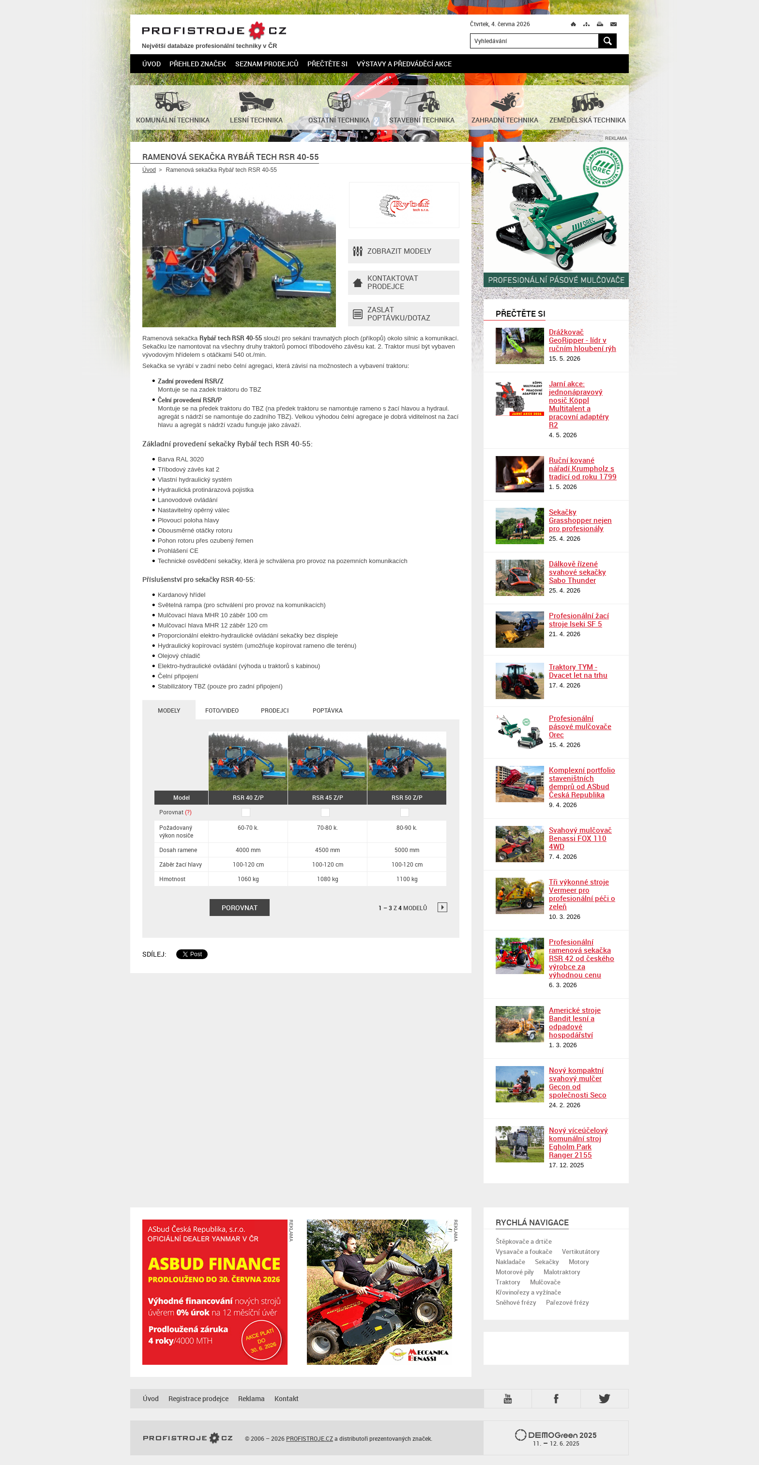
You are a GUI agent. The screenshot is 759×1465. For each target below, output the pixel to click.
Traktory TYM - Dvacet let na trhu (578, 671)
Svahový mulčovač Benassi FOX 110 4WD (580, 838)
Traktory (508, 1282)
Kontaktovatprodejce (385, 283)
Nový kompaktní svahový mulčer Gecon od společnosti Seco (578, 1082)
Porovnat (175, 812)
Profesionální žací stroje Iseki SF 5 (579, 619)
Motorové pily (515, 1271)
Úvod (151, 63)
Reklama (251, 1398)
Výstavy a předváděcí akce (404, 63)
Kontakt (286, 1398)
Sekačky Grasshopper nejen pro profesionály (580, 520)
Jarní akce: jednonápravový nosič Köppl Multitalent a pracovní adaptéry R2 (579, 404)
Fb (558, 1399)
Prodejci (274, 710)
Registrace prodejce (198, 1398)
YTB (509, 1398)
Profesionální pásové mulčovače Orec (580, 726)
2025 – (556, 1438)
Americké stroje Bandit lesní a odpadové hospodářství (575, 1022)
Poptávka (328, 710)
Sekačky (547, 1261)
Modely (169, 710)
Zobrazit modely (392, 251)
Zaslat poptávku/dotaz (391, 314)
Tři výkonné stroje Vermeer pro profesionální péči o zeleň (582, 894)
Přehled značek (197, 63)
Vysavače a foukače (524, 1251)
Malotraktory (562, 1271)
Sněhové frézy (516, 1302)
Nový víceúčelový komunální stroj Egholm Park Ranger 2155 (578, 1142)
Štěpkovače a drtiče (524, 1241)
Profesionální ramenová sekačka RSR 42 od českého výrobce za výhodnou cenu (581, 958)
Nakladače (510, 1261)
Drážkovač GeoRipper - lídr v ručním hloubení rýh (582, 340)
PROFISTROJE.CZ (214, 31)
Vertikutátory (581, 1251)
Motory (579, 1261)
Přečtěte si (327, 63)
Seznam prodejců (267, 63)
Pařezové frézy (567, 1302)
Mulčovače (545, 1282)
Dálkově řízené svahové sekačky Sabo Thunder (577, 572)
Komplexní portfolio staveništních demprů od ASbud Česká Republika (582, 782)
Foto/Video (222, 710)
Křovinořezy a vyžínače (528, 1292)
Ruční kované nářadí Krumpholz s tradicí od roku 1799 (583, 468)
